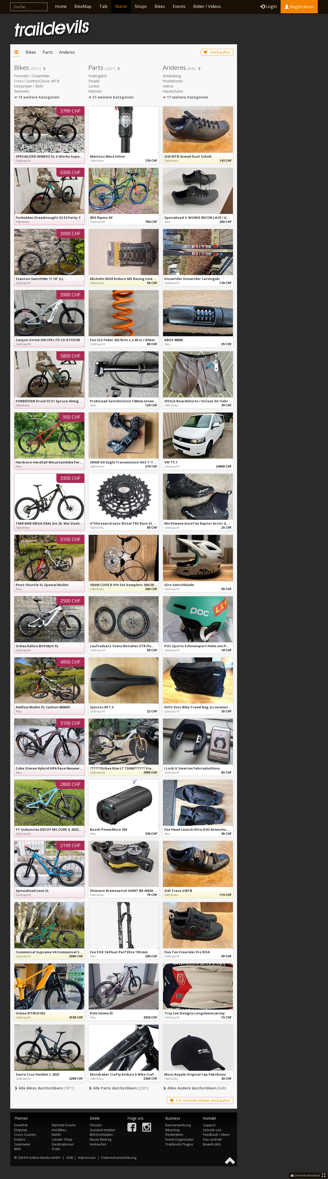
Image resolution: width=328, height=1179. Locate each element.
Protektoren (173, 81)
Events (179, 6)
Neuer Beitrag (100, 1139)
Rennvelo (21, 91)
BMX (17, 1148)
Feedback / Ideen (216, 1134)
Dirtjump (20, 1130)
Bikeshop (172, 1130)
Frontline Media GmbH (43, 1157)
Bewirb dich (212, 1144)
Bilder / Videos (207, 6)
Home (61, 6)
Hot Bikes (59, 1130)
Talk (103, 6)
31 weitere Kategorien (111, 97)
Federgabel (97, 75)
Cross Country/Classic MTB (36, 81)
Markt (121, 6)
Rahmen (95, 91)
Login (268, 6)
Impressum (87, 1157)
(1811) (44, 1088)
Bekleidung (172, 75)
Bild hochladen (101, 1134)
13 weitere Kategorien (36, 97)
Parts (48, 52)
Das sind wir (212, 1139)
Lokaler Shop (62, 1139)
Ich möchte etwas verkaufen (200, 1100)
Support (209, 1125)
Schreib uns (212, 1130)
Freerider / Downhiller (32, 75)
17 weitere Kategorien (185, 97)
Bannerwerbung (178, 1125)
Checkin (96, 1125)
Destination (174, 1134)
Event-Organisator (179, 1139)
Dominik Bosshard (305, 1175)
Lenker (94, 86)
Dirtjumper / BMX (28, 86)
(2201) (118, 1088)
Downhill (20, 1125)
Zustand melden (102, 1130)
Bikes (160, 6)
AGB (69, 1157)
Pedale (94, 81)
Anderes (67, 52)
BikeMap (82, 6)
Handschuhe (173, 91)
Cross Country (25, 1134)
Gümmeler (22, 1144)
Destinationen (63, 1144)
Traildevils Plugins (179, 1144)
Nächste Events (64, 1125)
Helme (168, 86)
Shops (141, 6)
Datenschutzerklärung (118, 1157)
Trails (56, 1148)
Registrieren (299, 6)
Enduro (19, 1139)
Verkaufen (217, 52)
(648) (194, 1088)
